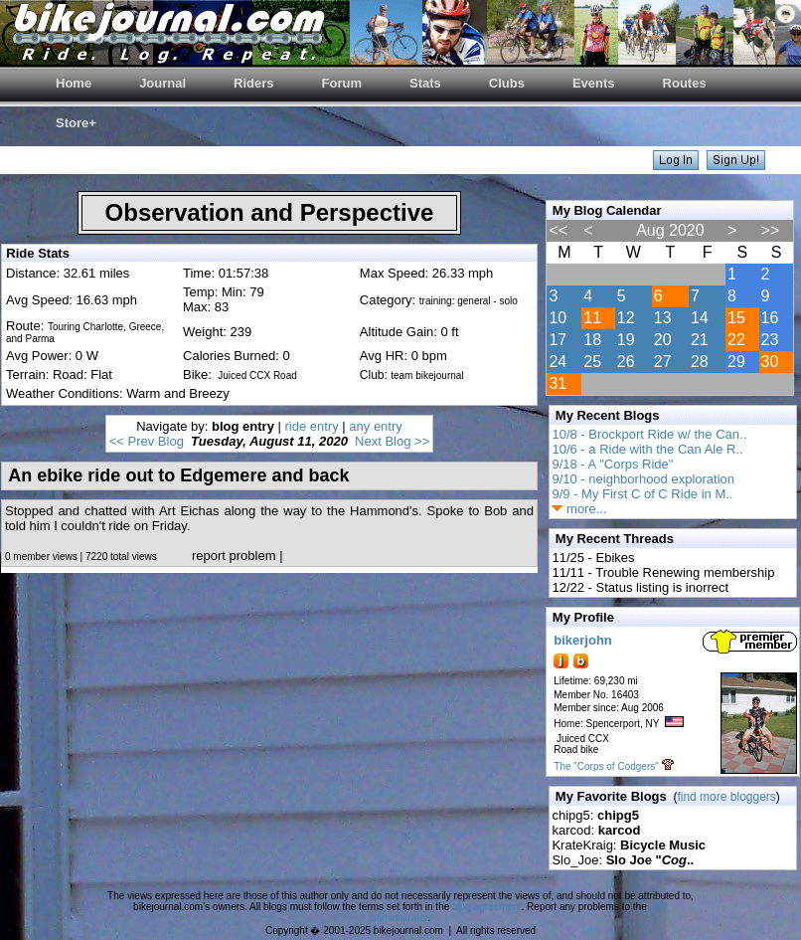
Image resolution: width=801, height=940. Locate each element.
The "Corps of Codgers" (606, 766)
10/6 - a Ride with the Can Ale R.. (647, 449)
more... (579, 508)
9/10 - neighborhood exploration (643, 478)
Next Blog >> (392, 441)
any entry (375, 426)
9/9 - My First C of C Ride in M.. (642, 493)
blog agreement (487, 906)
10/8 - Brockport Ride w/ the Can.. (649, 434)
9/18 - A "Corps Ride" (612, 464)
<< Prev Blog (146, 441)
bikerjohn (583, 640)
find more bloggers (726, 797)
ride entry (312, 426)
